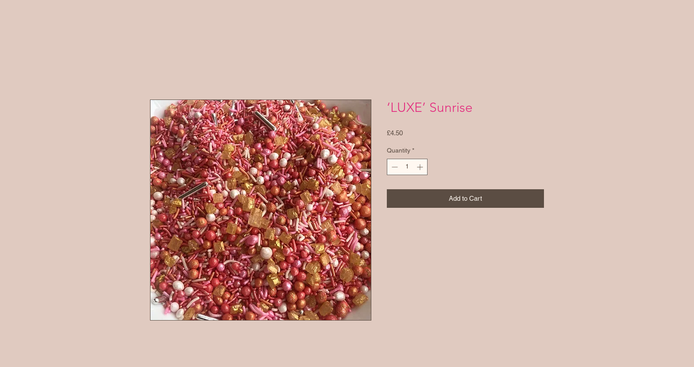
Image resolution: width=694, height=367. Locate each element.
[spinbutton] (407, 167)
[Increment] (420, 167)
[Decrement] (393, 167)
